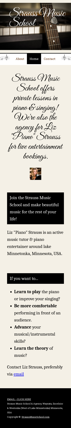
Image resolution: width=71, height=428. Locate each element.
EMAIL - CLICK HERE (19, 399)
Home (34, 59)
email (19, 374)
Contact (49, 59)
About (20, 59)
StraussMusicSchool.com (35, 416)
